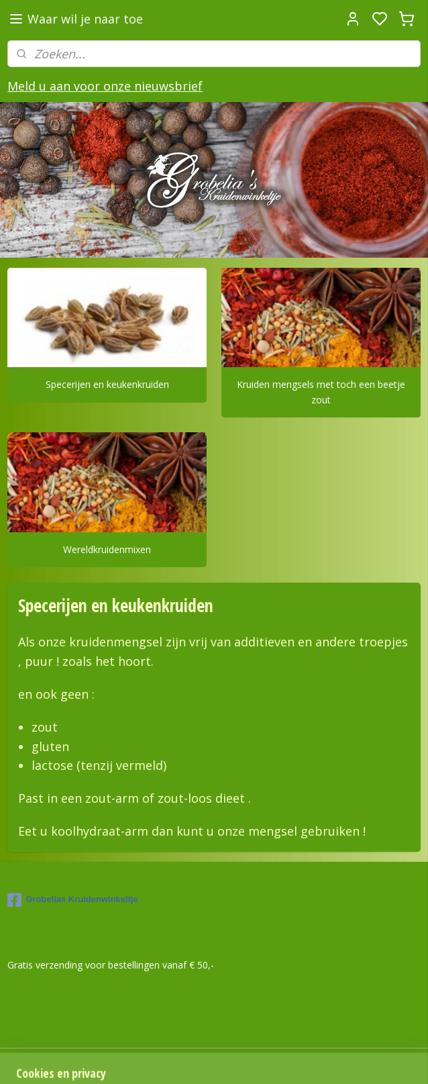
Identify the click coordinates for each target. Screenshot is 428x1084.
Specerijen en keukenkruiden (107, 384)
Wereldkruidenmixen (107, 549)
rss (394, 1059)
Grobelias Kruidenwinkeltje (72, 900)
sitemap (366, 1059)
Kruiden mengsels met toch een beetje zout (321, 391)
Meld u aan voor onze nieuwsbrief (105, 86)
